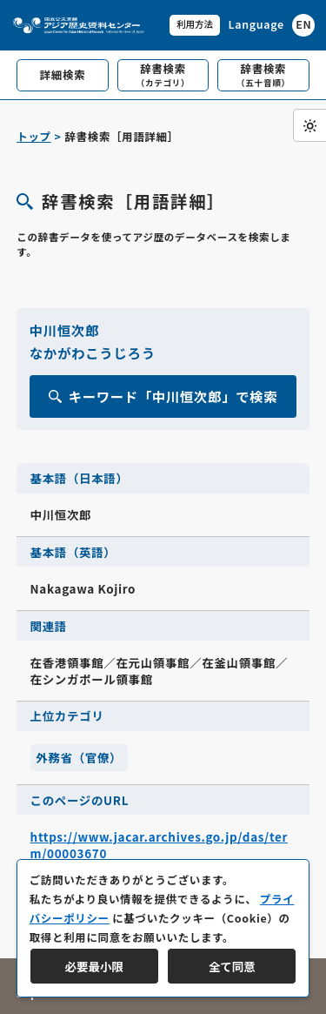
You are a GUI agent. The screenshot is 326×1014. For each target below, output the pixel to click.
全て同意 (232, 966)
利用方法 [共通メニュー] (194, 23)
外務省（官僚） (79, 757)
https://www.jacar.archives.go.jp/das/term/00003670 (159, 845)
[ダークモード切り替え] (309, 125)
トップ (33, 136)
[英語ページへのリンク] (271, 25)
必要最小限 (94, 966)
